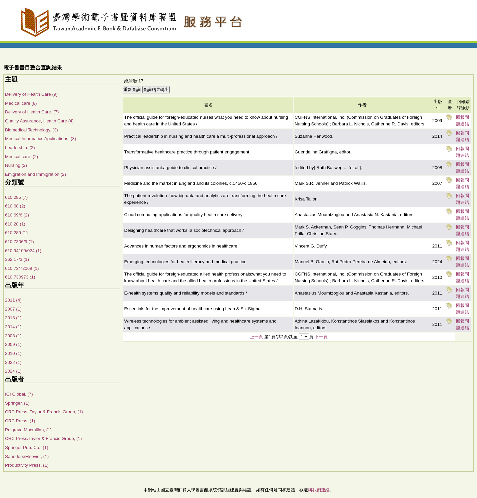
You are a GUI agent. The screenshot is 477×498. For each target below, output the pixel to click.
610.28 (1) (15, 223)
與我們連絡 (319, 489)
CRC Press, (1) (20, 420)
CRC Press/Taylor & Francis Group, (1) (43, 438)
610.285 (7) (16, 197)
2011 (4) (13, 300)
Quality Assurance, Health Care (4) (39, 120)
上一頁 (256, 336)
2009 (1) (13, 344)
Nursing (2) (16, 165)
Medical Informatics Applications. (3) (40, 138)
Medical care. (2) (21, 156)
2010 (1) (13, 353)
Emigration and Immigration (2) (35, 174)
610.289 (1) (16, 232)
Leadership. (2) (20, 147)
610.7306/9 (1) (19, 241)
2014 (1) (13, 326)
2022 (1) (13, 362)
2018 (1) (13, 317)
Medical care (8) (21, 103)
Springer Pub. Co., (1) (26, 447)
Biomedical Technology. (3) (31, 129)
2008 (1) (13, 335)
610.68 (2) (15, 205)
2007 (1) (13, 309)
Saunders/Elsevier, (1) (27, 456)
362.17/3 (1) (17, 259)
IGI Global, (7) (19, 394)
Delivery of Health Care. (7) (32, 111)
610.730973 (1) (20, 277)
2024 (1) (13, 371)
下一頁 (321, 336)
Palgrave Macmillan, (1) (28, 429)
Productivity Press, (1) (26, 465)
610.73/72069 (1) (22, 268)
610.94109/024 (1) (23, 250)
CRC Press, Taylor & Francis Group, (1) (44, 411)
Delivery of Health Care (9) (31, 94)
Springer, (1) (17, 403)
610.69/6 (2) (17, 214)
